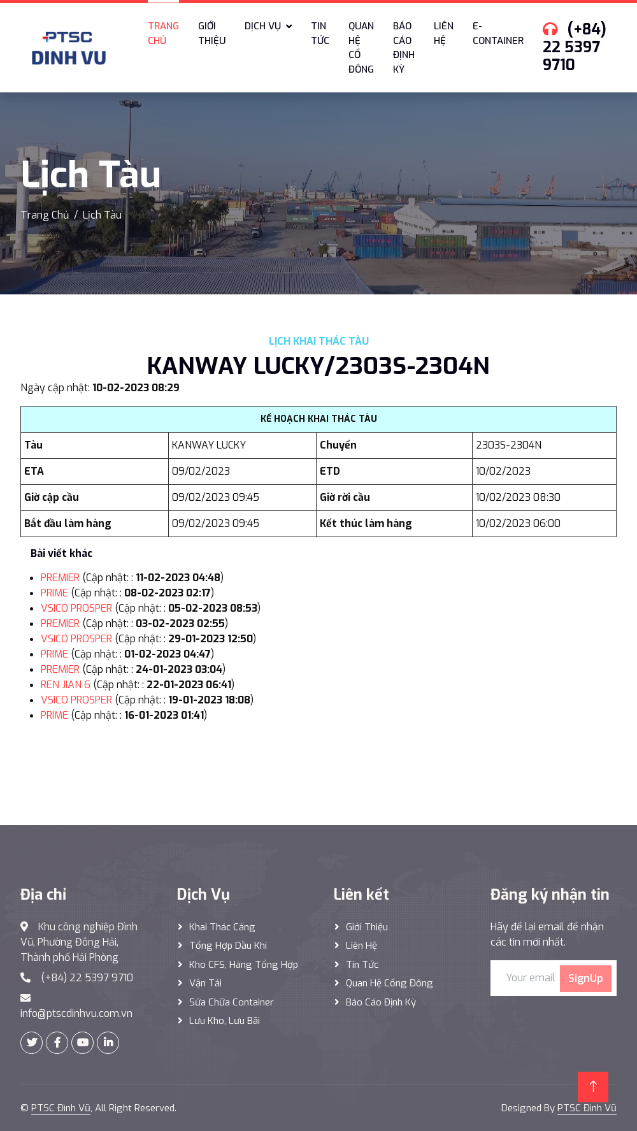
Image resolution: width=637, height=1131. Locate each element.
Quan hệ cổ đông (361, 48)
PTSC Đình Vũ (60, 1108)
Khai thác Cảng (222, 927)
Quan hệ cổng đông (389, 983)
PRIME (54, 593)
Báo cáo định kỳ (404, 48)
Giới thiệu (211, 33)
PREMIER (60, 577)
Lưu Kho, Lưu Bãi (224, 1020)
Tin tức (320, 33)
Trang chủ (163, 33)
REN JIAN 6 (65, 684)
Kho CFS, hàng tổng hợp (243, 964)
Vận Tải (205, 983)
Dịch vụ (263, 26)
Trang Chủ (44, 215)
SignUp (585, 978)
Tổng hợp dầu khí (228, 945)
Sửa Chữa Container (231, 1002)
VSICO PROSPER (76, 608)
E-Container (498, 33)
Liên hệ (444, 33)
